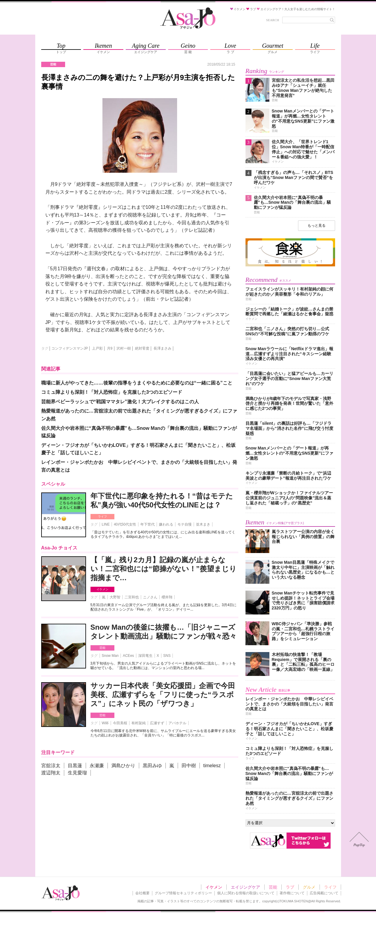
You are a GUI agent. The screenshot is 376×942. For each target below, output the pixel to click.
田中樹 (189, 765)
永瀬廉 (97, 765)
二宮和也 (132, 597)
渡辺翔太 (50, 772)
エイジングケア (245, 887)
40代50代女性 (125, 524)
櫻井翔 (167, 597)
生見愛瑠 (77, 772)
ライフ (102, 516)
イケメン (102, 589)
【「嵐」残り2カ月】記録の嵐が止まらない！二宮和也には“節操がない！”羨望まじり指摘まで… (163, 569)
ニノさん (150, 597)
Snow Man (110, 656)
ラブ (290, 887)
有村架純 (138, 723)
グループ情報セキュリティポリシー (183, 893)
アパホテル (177, 723)
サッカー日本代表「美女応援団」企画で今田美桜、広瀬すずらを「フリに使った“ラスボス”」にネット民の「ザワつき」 (162, 695)
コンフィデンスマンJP (69, 348)
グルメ (309, 887)
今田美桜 (120, 723)
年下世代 (147, 524)
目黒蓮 (75, 765)
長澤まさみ (162, 348)
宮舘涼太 (50, 765)
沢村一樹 (123, 348)
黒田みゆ (152, 765)
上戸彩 (97, 348)
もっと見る (317, 225)
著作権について (292, 893)
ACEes (128, 656)
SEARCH (272, 20)
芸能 (102, 647)
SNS (167, 656)
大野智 (115, 597)
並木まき (203, 524)
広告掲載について (324, 893)
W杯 (105, 723)
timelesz (212, 765)
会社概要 (142, 893)
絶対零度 (142, 348)
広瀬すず (157, 723)
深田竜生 (145, 656)
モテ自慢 (184, 524)
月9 (110, 348)
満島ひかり (123, 765)
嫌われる (166, 524)
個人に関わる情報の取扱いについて (245, 893)
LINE (106, 524)
